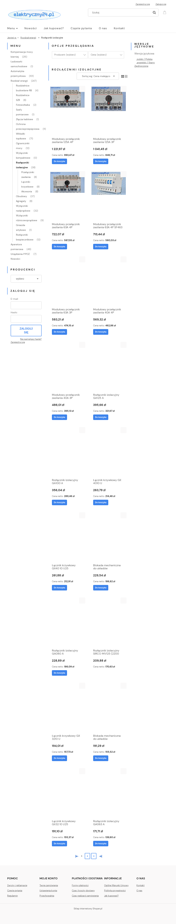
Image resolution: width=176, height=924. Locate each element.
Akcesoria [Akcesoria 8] (26, 191)
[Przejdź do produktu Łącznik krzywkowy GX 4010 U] (108, 452)
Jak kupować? (111, 895)
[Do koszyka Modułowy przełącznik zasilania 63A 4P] (59, 246)
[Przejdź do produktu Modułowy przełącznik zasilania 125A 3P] (108, 111)
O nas (139, 890)
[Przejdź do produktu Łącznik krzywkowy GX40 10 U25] (67, 537)
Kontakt (140, 885)
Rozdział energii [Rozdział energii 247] (19, 80)
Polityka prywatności (115, 890)
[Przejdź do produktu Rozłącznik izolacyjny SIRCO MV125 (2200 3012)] (108, 622)
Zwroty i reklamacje (17, 885)
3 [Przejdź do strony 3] (93, 856)
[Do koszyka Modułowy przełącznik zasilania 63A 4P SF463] (100, 246)
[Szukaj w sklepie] (120, 12)
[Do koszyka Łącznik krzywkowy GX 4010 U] (100, 502)
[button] (82, 89)
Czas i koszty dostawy (83, 890)
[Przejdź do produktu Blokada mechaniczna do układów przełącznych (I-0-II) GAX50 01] (108, 537)
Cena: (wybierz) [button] (99, 54)
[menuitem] (15, 28)
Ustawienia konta (48, 890)
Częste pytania (14, 890)
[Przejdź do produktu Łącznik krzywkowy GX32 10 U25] (67, 793)
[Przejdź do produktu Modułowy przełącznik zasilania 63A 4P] (67, 196)
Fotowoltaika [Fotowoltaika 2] (23, 104)
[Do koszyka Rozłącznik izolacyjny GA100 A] (59, 502)
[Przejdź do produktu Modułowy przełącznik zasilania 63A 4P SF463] (108, 196)
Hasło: (14, 312)
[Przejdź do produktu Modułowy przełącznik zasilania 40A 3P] (67, 366)
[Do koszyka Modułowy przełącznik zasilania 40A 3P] (59, 417)
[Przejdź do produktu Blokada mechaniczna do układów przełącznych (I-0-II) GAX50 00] (108, 707)
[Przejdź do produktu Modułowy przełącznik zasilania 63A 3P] (67, 281)
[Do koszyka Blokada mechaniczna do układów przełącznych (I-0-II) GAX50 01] (100, 587)
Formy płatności (80, 885)
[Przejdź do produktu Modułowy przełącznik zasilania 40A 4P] (108, 281)
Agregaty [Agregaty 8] (21, 201)
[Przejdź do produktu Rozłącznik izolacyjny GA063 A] (108, 793)
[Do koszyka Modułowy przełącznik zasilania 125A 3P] (100, 161)
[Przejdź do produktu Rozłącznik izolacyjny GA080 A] (67, 622)
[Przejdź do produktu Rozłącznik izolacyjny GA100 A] (67, 452)
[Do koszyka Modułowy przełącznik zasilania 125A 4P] (59, 161)
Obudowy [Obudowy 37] (21, 196)
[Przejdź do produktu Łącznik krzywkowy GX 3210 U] (67, 707)
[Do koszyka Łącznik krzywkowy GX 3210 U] (59, 758)
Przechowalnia (47, 895)
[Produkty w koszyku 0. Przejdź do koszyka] (165, 12)
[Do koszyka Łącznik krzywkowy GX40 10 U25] (59, 587)
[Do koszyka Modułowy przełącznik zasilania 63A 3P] (59, 332)
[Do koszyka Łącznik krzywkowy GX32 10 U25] (59, 843)
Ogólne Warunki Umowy (116, 885)
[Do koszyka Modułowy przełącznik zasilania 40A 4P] (100, 332)
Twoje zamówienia (49, 885)
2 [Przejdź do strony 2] (87, 856)
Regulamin (12, 895)
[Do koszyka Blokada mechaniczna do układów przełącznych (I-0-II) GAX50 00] (100, 758)
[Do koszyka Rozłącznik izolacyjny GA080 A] (59, 673)
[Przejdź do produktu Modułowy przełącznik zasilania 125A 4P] (67, 111)
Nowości (15, 258)
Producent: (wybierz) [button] (65, 54)
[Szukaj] (154, 12)
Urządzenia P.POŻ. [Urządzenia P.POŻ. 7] (20, 254)
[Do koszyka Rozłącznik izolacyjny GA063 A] (100, 843)
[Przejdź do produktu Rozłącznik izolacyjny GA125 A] (108, 366)
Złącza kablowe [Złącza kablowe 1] (24, 119)
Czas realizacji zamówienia (85, 895)
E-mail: (14, 298)
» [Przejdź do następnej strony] (100, 856)
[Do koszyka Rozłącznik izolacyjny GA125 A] (100, 417)
